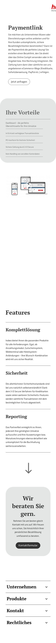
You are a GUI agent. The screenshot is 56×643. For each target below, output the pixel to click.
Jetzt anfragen (27, 82)
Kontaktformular (28, 545)
